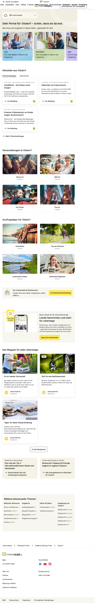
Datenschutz (14, 600)
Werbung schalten (9, 583)
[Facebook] (40, 564)
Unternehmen (7, 579)
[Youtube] (45, 564)
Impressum (26, 600)
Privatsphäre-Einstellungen (44, 600)
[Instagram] (50, 564)
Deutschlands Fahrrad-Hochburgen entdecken (15, 473)
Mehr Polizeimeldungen (13, 136)
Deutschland (7, 546)
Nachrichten (24, 75)
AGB (4, 600)
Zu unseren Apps (8, 564)
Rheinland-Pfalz (21, 545)
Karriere (5, 575)
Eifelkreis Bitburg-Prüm (41, 545)
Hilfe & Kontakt (44, 575)
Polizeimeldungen (9, 75)
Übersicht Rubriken (9, 587)
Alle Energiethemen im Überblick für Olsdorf (56, 473)
